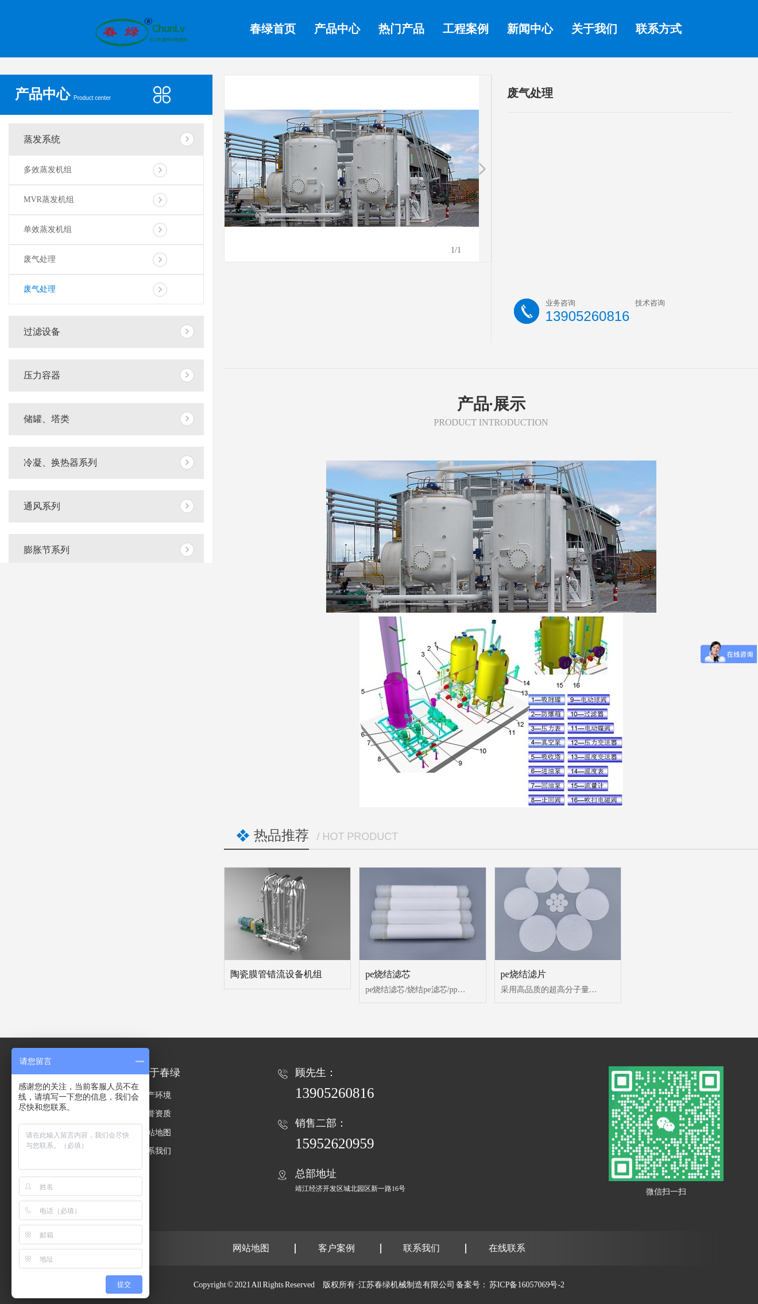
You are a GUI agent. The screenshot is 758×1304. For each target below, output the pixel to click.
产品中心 (337, 28)
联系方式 (659, 28)
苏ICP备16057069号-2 (526, 1284)
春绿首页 (273, 28)
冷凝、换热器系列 (60, 462)
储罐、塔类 (46, 419)
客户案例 (336, 1248)
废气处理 (40, 259)
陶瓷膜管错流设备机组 (276, 974)
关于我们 (594, 28)
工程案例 (466, 28)
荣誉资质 (155, 1113)
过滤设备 (42, 331)
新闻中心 (530, 28)
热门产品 (401, 28)
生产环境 (155, 1095)
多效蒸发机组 (48, 169)
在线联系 (507, 1248)
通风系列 (42, 506)
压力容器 (42, 375)
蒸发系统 (42, 139)
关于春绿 (159, 1072)
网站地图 (155, 1132)
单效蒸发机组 (48, 229)
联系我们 (155, 1151)
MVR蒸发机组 (49, 199)
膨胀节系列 (46, 550)
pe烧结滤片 (523, 974)
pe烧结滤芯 (388, 974)
